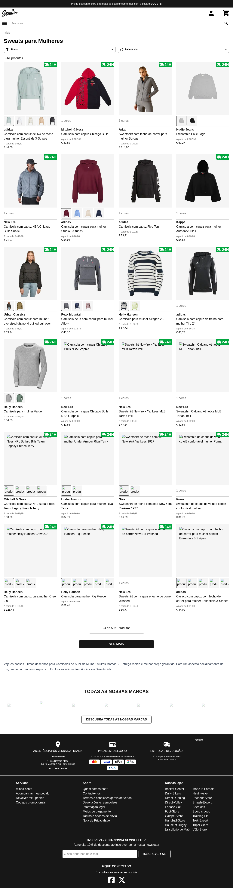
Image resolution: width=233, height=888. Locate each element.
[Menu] (4, 23)
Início (7, 32)
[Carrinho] (226, 13)
